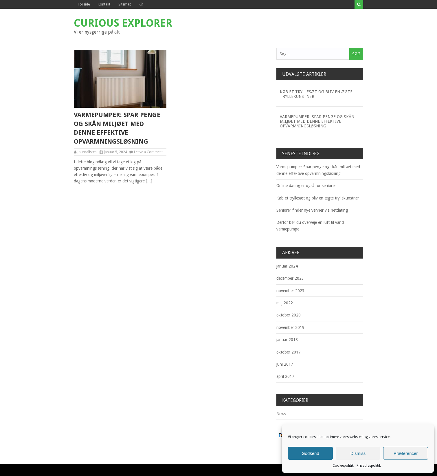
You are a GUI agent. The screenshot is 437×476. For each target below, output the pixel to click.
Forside (84, 4)
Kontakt (104, 4)
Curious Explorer (123, 23)
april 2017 (285, 376)
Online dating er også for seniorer (306, 185)
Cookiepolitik (343, 466)
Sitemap (124, 4)
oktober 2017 (288, 352)
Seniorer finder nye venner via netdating (312, 210)
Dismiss (358, 453)
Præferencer (406, 453)
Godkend (310, 453)
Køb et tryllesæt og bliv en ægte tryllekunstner (316, 94)
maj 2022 (284, 303)
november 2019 (290, 327)
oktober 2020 (288, 315)
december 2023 (290, 278)
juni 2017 (284, 364)
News (281, 413)
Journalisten (87, 152)
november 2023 (290, 290)
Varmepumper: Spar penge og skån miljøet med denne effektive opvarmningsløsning (117, 128)
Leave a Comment (148, 152)
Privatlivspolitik (369, 466)
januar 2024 (287, 266)
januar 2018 (287, 339)
